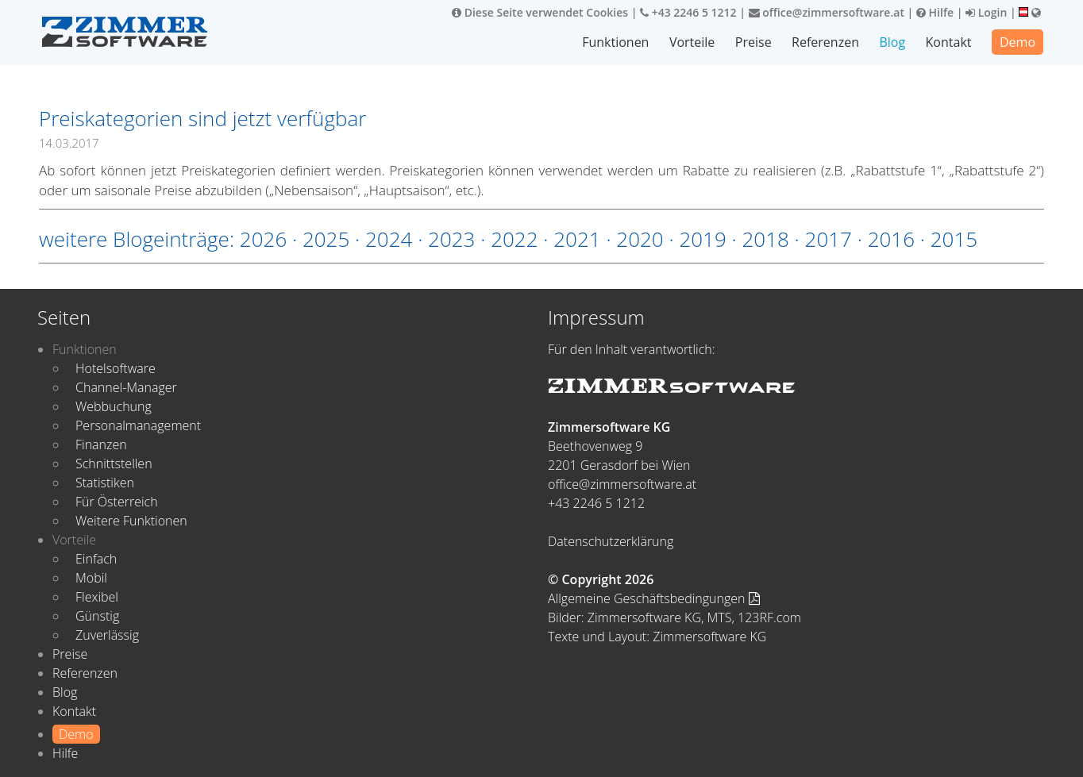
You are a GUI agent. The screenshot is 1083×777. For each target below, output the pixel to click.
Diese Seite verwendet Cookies (540, 12)
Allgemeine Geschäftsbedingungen (654, 598)
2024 (388, 239)
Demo (1017, 42)
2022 (514, 239)
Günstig (97, 616)
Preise (753, 42)
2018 (765, 239)
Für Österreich (116, 501)
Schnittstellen (113, 463)
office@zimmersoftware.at (826, 12)
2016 (891, 239)
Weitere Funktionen (131, 520)
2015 (954, 239)
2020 (639, 239)
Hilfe (935, 12)
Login (986, 12)
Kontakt (949, 42)
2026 (263, 239)
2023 (451, 239)
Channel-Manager (126, 387)
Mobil (91, 578)
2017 (828, 239)
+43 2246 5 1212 (688, 12)
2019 (702, 239)
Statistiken (104, 482)
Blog (892, 42)
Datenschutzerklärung (610, 541)
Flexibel (96, 597)
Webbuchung (113, 406)
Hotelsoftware (115, 368)
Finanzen (101, 444)
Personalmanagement (138, 425)
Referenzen (825, 42)
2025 (326, 239)
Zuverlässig (107, 635)
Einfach (96, 558)
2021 (576, 239)
